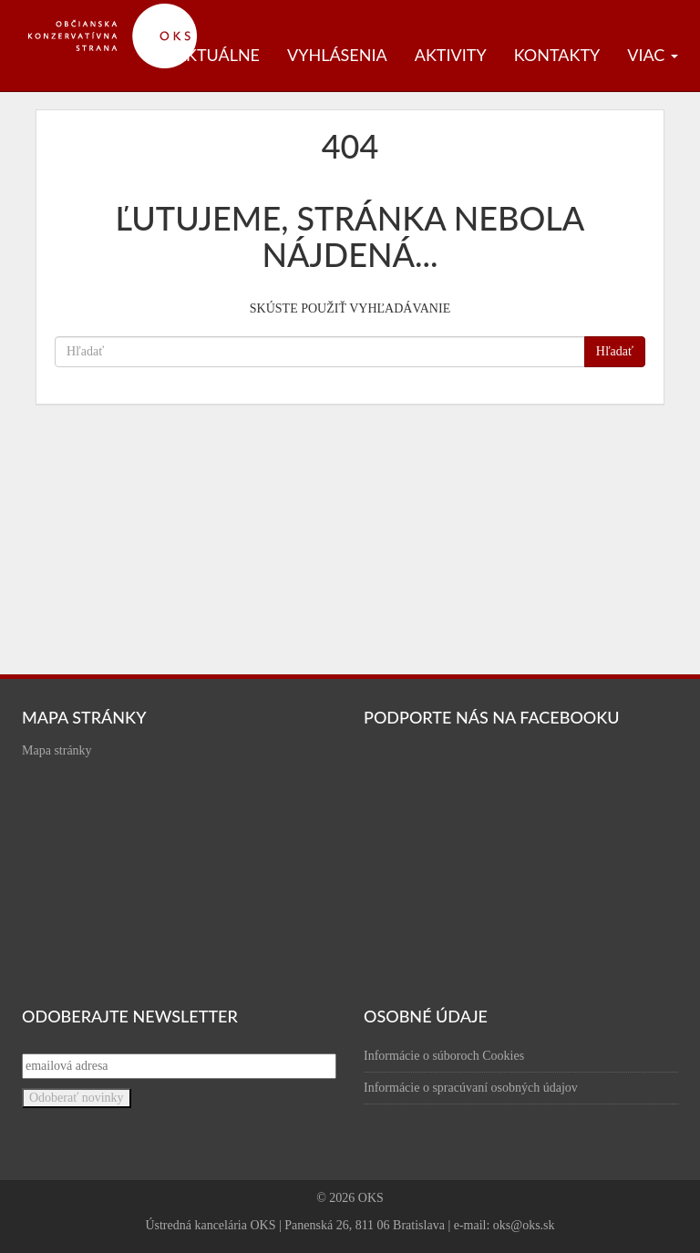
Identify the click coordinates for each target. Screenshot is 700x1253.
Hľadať (614, 351)
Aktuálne (217, 55)
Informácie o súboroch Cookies (444, 1056)
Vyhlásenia (337, 55)
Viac (652, 55)
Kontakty (557, 55)
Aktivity (451, 55)
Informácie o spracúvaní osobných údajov (471, 1087)
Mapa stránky (57, 750)
